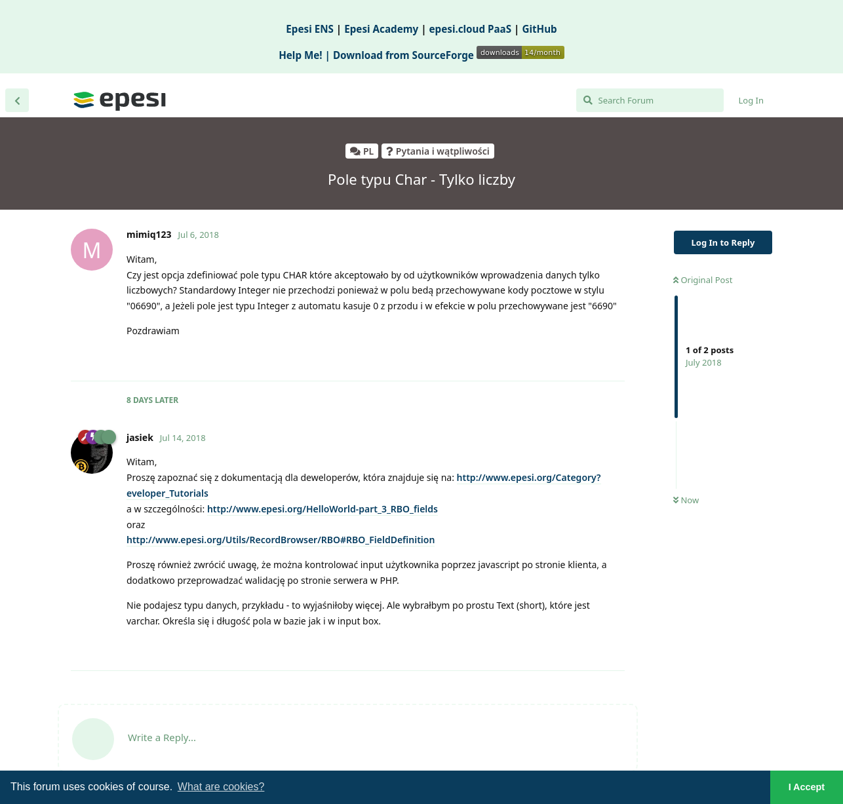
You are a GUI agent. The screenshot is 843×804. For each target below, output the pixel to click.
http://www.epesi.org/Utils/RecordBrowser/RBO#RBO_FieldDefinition (281, 539)
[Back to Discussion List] (17, 100)
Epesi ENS (310, 28)
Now (686, 500)
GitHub (539, 28)
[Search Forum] (650, 100)
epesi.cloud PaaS (470, 28)
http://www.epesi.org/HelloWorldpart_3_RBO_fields (322, 509)
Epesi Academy (381, 28)
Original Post (702, 280)
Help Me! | (306, 55)
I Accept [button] (807, 787)
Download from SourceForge (448, 55)
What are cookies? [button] (221, 786)
